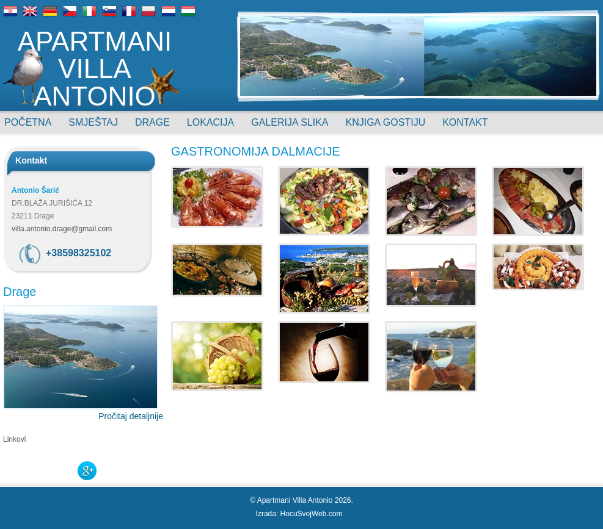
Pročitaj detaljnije (130, 416)
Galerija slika (289, 122)
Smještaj (93, 122)
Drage (152, 122)
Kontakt (465, 122)
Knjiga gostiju (386, 122)
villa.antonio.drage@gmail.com (62, 229)
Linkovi (14, 439)
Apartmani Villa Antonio (95, 67)
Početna (27, 122)
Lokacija (210, 122)
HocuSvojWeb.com (311, 513)
